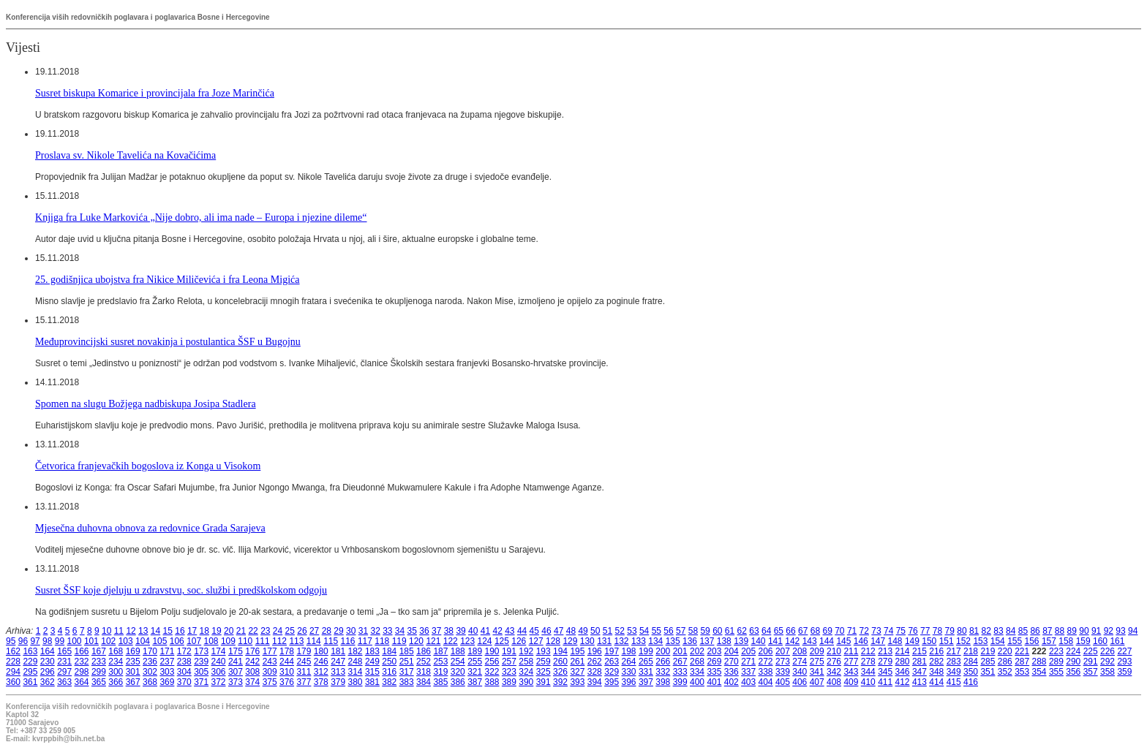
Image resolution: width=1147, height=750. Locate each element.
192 (526, 651)
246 (321, 661)
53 (631, 631)
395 (611, 682)
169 (133, 651)
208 (799, 651)
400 (697, 682)
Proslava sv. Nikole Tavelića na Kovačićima (125, 155)
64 (766, 631)
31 (363, 631)
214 (902, 651)
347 (919, 672)
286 (1005, 661)
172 (184, 651)
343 (850, 672)
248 (355, 661)
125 (501, 641)
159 (1083, 641)
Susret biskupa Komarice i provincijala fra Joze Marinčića (154, 93)
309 (270, 672)
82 (986, 631)
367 (133, 682)
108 (211, 641)
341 (817, 672)
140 (758, 641)
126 (518, 641)
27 (314, 631)
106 (177, 641)
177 (270, 651)
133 (638, 641)
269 (714, 661)
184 (389, 651)
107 (194, 641)
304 (184, 672)
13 (143, 631)
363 (64, 682)
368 (150, 682)
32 (375, 631)
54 (644, 631)
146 (861, 641)
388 (492, 682)
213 (885, 651)
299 (98, 672)
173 (201, 651)
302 (150, 672)
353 (1022, 672)
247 (338, 661)
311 (303, 672)
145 (843, 641)
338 (766, 672)
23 (265, 631)
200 (662, 651)
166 (82, 651)
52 (620, 631)
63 (754, 631)
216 (936, 651)
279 (885, 661)
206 (766, 651)
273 (782, 661)
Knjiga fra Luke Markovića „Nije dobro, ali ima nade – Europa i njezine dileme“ (201, 217)
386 (458, 682)
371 (201, 682)
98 (47, 641)
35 (412, 631)
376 (286, 682)
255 (474, 661)
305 (201, 672)
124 (485, 641)
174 (218, 651)
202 (697, 651)
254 (458, 661)
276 (834, 661)
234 (115, 661)
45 (534, 631)
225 (1090, 651)
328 (594, 672)
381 (372, 682)
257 (509, 661)
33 (387, 631)
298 (82, 672)
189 (474, 651)
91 (1096, 631)
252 (423, 661)
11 (119, 631)
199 (646, 651)
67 (803, 631)
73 (876, 631)
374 (252, 682)
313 (338, 672)
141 (775, 641)
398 (662, 682)
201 (680, 651)
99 (59, 641)
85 (1023, 631)
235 (133, 661)
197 (611, 651)
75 (901, 631)
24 (277, 631)
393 (577, 682)
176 (252, 651)
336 (731, 672)
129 (570, 641)
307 (235, 672)
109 (228, 641)
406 (799, 682)
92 (1108, 631)
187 (440, 651)
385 (440, 682)
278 (868, 661)
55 (656, 631)
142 (792, 641)
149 (912, 641)
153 (980, 641)
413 (919, 682)
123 (467, 641)
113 (296, 641)
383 (406, 682)
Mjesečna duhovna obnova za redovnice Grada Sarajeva (150, 528)
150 (929, 641)
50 (595, 631)
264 (629, 661)
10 (106, 631)
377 (303, 682)
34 (400, 631)
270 (731, 661)
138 (724, 641)
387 (474, 682)
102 (108, 641)
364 (82, 682)
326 (560, 672)
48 (571, 631)
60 (717, 631)
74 (888, 631)
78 (937, 631)
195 (577, 651)
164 (47, 651)
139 (741, 641)
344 (868, 672)
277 (850, 661)
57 (680, 631)
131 (604, 641)
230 (47, 661)
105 (159, 641)
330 (629, 672)
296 (47, 672)
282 (936, 661)
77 (925, 631)
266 (662, 661)
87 (1047, 631)
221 (1022, 651)
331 (646, 672)
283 (954, 661)
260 (560, 661)
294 (13, 672)
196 (594, 651)
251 (406, 661)
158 (1065, 641)
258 (526, 661)
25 (290, 631)
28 (326, 631)
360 (13, 682)
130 (587, 641)
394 (594, 682)
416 (970, 682)
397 (646, 682)
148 (895, 641)
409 (850, 682)
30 (351, 631)
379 (338, 682)
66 (790, 631)
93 (1120, 631)
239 (201, 661)
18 (204, 631)
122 (450, 641)
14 (155, 631)
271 (748, 661)
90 (1083, 631)
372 (218, 682)
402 (731, 682)
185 (406, 651)
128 (553, 641)
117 (365, 641)
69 (827, 631)
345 (885, 672)
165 (64, 651)
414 (936, 682)
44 (522, 631)
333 (680, 672)
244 (286, 661)
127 (536, 641)
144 (826, 641)
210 (834, 651)
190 (492, 651)
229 (30, 661)
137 (706, 641)
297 (64, 672)
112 (279, 641)
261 (577, 661)
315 (372, 672)
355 (1056, 672)
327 (577, 672)
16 (179, 631)
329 (611, 672)
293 (1124, 661)
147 (877, 641)
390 (526, 682)
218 (970, 651)
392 (560, 682)
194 (560, 651)
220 (1005, 651)
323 (509, 672)
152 (963, 641)
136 (689, 641)
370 (184, 682)
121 (433, 641)
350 (970, 672)
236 (150, 661)
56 (668, 631)
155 (1014, 641)
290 (1073, 661)
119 (399, 641)
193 (543, 651)
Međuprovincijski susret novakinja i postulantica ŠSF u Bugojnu (168, 341)
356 (1073, 672)
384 (423, 682)
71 (852, 631)
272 (766, 661)
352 (1005, 672)
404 (766, 682)
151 (946, 641)
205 (748, 651)
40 (473, 631)
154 (997, 641)
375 (270, 682)
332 (662, 672)
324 (526, 672)
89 (1072, 631)
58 (693, 631)
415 (954, 682)
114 (314, 641)
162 (13, 651)
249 (372, 661)
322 (492, 672)
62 (742, 631)
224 (1073, 651)
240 (218, 661)
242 (252, 661)
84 (1010, 631)
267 (680, 661)
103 (126, 641)
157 (1049, 641)
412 (902, 682)
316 (389, 672)
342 (834, 672)
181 (338, 651)
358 (1107, 672)
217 (954, 651)
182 (355, 651)
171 (166, 651)
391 (543, 682)
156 (1032, 641)
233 (98, 661)
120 (416, 641)
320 (458, 672)
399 (680, 682)
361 (30, 682)
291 (1090, 661)
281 (919, 661)
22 (252, 631)
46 (546, 631)
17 (192, 631)
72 (864, 631)
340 (799, 672)
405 (782, 682)
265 (646, 661)
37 (436, 631)
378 (321, 682)
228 (13, 661)
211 (850, 651)
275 (817, 661)
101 (91, 641)
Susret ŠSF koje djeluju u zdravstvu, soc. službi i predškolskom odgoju (181, 590)
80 (961, 631)
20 (228, 631)
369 (166, 682)
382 (389, 682)
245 (303, 661)
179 (303, 651)
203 (714, 651)
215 (919, 651)
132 (621, 641)
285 (987, 661)
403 (748, 682)
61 (729, 631)
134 (655, 641)
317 (406, 672)
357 (1090, 672)
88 (1059, 631)
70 (839, 631)
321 (474, 672)
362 (47, 682)
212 (868, 651)
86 (1034, 631)
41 (485, 631)
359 (1124, 672)
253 (440, 661)
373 (235, 682)
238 (184, 661)
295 (30, 672)
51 (607, 631)
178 (286, 651)
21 (241, 631)
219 (987, 651)
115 (330, 641)
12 (130, 631)
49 (582, 631)
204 (731, 651)
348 (936, 672)
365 (98, 682)
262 (594, 661)
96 (23, 641)
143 (809, 641)
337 (748, 672)
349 (954, 672)
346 (902, 672)
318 (423, 672)
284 (970, 661)
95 (10, 641)
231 (64, 661)
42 (497, 631)
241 (235, 661)
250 (389, 661)
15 (168, 631)
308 (252, 672)
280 (902, 661)
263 (611, 661)
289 (1056, 661)
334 (697, 672)
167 (98, 651)
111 (262, 641)
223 (1056, 651)
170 (150, 651)
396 (629, 682)
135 (673, 641)
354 (1039, 672)
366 (115, 682)
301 (133, 672)
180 (321, 651)
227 (1124, 651)
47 (558, 631)
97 (35, 641)
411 (885, 682)
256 (492, 661)
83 (998, 631)
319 (440, 672)
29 (338, 631)
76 (912, 631)
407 (817, 682)
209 (817, 651)
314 (355, 672)
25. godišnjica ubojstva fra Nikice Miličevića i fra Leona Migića (167, 279)
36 (424, 631)
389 (509, 682)
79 (950, 631)
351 (987, 672)
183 (372, 651)
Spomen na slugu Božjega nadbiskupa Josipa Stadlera (145, 403)
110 (245, 641)
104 (142, 641)
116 (348, 641)
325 (543, 672)
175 (235, 651)
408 (834, 682)
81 (974, 631)
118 (382, 641)
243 (270, 661)
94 (1132, 631)
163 (30, 651)
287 (1022, 661)
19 (216, 631)
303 (166, 672)
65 (778, 631)
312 (321, 672)
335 (714, 672)
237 (166, 661)
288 (1039, 661)
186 (423, 651)
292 (1107, 661)
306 (218, 672)
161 (1117, 641)
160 (1100, 641)
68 (815, 631)
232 (82, 661)
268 (697, 661)
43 (509, 631)
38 (449, 631)
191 (509, 651)
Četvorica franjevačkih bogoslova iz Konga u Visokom (147, 465)
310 (286, 672)
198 (629, 651)
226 (1107, 651)
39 (460, 631)
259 (543, 661)
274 (799, 661)
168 (115, 651)
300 (115, 672)
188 (458, 651)
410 (868, 682)
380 (355, 682)
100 (74, 641)
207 (782, 651)
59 (705, 631)
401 (714, 682)
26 (302, 631)
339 (782, 672)
